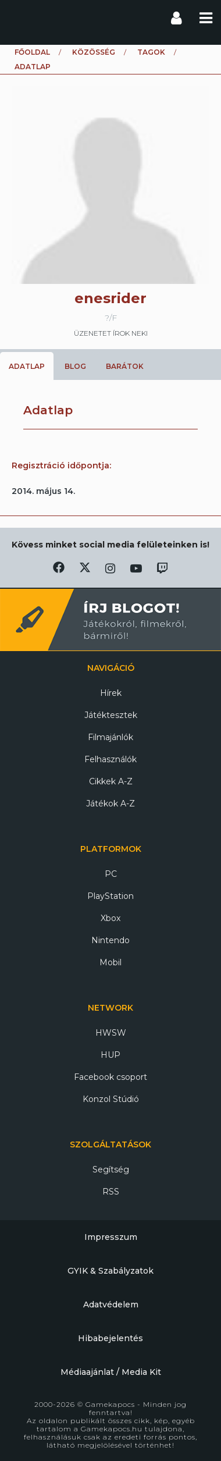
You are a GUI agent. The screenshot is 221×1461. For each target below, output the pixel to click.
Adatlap (27, 366)
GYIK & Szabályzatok (110, 1271)
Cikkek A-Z (111, 781)
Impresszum (110, 1237)
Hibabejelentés (110, 1338)
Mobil (110, 962)
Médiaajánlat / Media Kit (110, 1372)
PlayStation (110, 896)
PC (111, 874)
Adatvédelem (110, 1304)
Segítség (110, 1169)
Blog (75, 366)
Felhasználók (110, 759)
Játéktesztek (110, 715)
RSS (110, 1191)
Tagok (151, 52)
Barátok (125, 366)
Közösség (93, 52)
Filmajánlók (110, 737)
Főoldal (32, 52)
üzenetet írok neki (111, 333)
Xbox (110, 918)
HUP (110, 1055)
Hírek (111, 693)
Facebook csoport (110, 1077)
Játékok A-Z (110, 803)
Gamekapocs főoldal (19, 17)
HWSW (110, 1033)
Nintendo (110, 940)
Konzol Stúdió (111, 1099)
